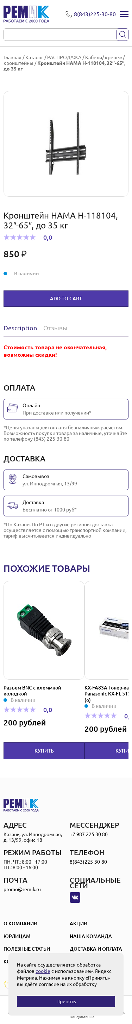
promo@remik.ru (22, 889)
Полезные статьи (27, 949)
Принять (66, 1001)
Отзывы (55, 327)
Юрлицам (17, 936)
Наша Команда (91, 936)
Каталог (34, 57)
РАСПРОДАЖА (64, 57)
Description (20, 327)
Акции (78, 923)
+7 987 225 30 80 (89, 834)
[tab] (22, 327)
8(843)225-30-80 (88, 862)
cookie (43, 971)
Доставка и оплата (96, 949)
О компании (20, 923)
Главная (12, 57)
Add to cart (66, 298)
